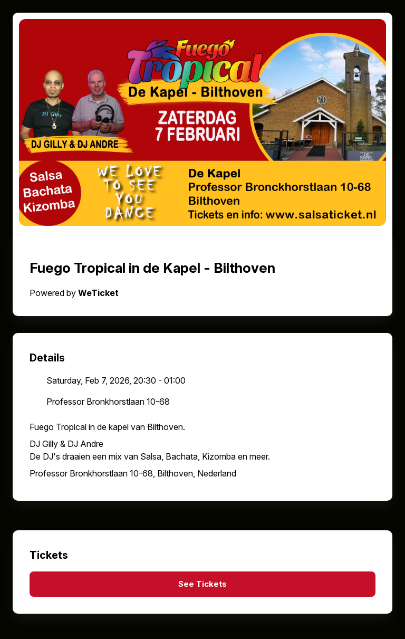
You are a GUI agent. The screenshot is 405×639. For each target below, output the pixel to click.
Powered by (74, 293)
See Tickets (202, 584)
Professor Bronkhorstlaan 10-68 (108, 401)
